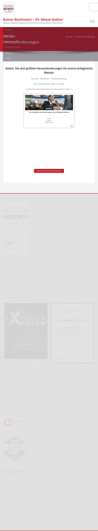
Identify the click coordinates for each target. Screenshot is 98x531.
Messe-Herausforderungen (85, 37)
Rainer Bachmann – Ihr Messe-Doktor (33, 19)
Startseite (69, 37)
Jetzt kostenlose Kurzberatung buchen (49, 171)
